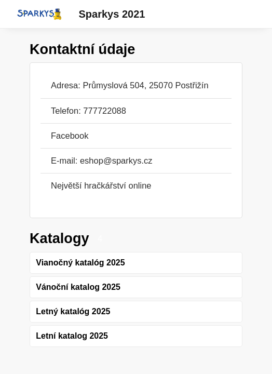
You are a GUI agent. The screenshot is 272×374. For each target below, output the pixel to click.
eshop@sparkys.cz (116, 160)
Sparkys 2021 (112, 14)
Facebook (69, 135)
